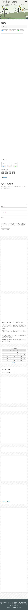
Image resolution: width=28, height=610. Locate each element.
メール (3, 212)
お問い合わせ (14, 605)
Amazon (14, 602)
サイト (2, 217)
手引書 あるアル (9, 2)
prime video (22, 602)
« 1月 (13, 362)
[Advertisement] (14, 109)
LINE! (21, 30)
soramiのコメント (5, 602)
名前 (3, 206)
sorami (5, 177)
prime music (4, 603)
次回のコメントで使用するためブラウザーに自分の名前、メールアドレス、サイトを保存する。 (13, 225)
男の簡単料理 (22, 603)
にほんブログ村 (6, 501)
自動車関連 (13, 603)
